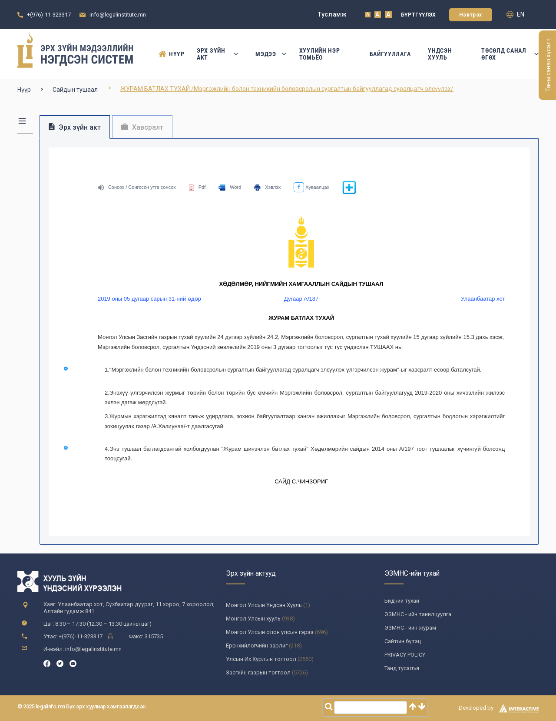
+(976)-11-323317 (49, 14)
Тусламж (332, 14)
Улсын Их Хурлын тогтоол (261, 659)
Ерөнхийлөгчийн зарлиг (257, 645)
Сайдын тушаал (75, 89)
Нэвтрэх (470, 15)
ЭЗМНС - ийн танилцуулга (417, 614)
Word (229, 187)
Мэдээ (268, 53)
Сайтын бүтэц (402, 641)
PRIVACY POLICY (404, 654)
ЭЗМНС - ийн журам (410, 627)
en (515, 14)
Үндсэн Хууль (440, 54)
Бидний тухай (401, 600)
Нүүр (169, 54)
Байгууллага (390, 53)
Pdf (197, 187)
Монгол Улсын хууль (253, 618)
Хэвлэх (267, 187)
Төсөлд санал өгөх (510, 54)
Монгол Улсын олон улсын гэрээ (270, 632)
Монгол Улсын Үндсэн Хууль (264, 605)
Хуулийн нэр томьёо (319, 54)
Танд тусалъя (401, 668)
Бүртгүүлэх (418, 15)
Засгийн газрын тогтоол (258, 672)
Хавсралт (142, 127)
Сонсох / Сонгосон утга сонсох (137, 187)
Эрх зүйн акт (217, 54)
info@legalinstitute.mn (117, 14)
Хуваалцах (311, 187)
